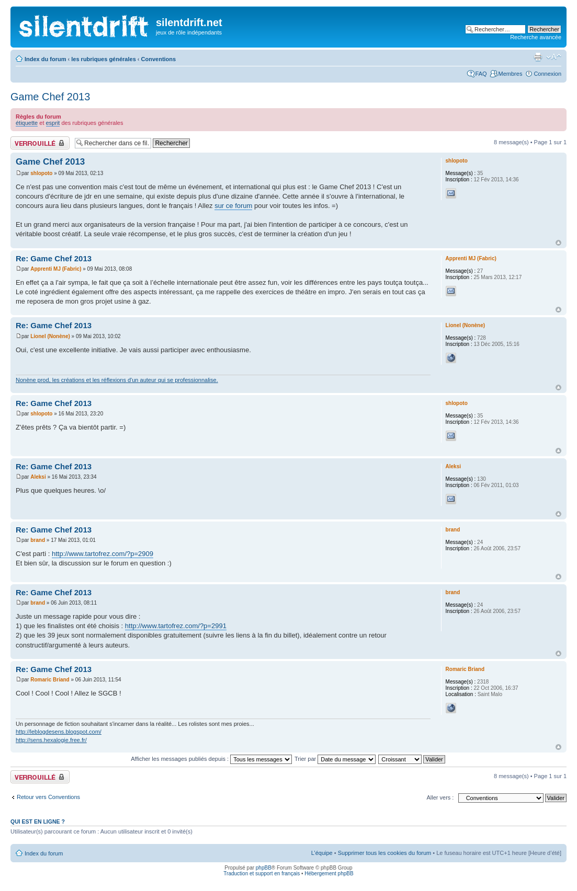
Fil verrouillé (40, 142)
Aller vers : (440, 797)
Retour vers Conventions (48, 797)
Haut (558, 243)
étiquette (27, 123)
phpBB (263, 868)
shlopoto (41, 173)
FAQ (481, 74)
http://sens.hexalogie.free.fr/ (51, 740)
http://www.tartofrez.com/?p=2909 (102, 554)
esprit (53, 123)
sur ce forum (233, 206)
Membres (511, 74)
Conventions (158, 59)
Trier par (335, 759)
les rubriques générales (103, 59)
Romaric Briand (49, 679)
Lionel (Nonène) (50, 336)
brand (37, 540)
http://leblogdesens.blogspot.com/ (58, 731)
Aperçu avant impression (538, 57)
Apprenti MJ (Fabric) (55, 269)
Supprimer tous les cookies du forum (385, 853)
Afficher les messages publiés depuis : (211, 759)
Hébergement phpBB (328, 873)
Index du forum (45, 59)
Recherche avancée (535, 37)
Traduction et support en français (261, 873)
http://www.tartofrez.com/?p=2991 (176, 626)
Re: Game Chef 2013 (54, 258)
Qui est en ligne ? (37, 821)
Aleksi (38, 477)
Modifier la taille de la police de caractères (553, 57)
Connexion (547, 74)
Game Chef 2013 (50, 96)
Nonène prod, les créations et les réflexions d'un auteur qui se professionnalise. (117, 380)
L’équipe (322, 853)
